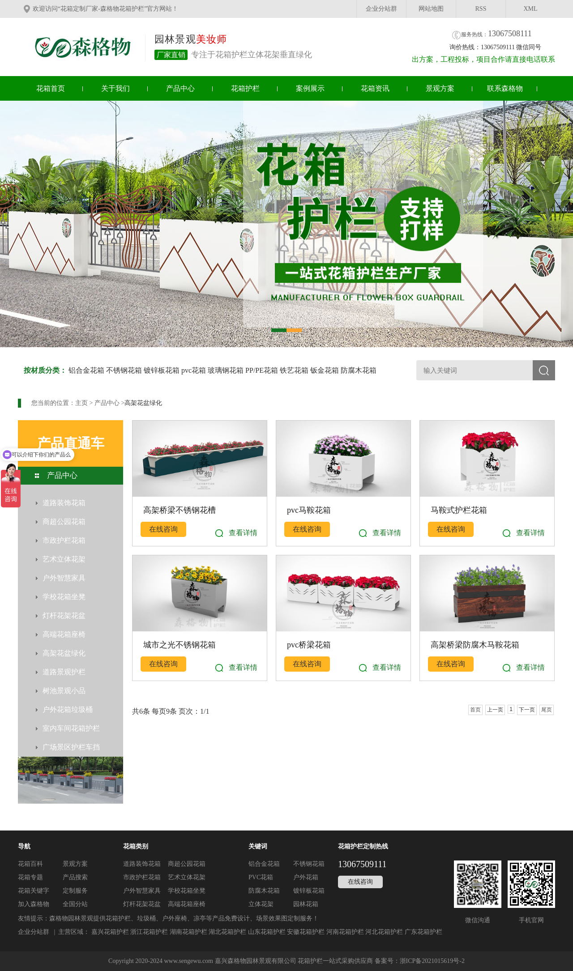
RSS (481, 8)
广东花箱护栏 (423, 931)
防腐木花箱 (358, 370)
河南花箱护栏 (345, 931)
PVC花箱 (260, 877)
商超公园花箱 (186, 863)
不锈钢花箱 (124, 370)
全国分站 (75, 904)
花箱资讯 (375, 88)
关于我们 (115, 88)
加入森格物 (33, 904)
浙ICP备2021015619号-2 (432, 961)
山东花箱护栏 (267, 931)
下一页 (527, 710)
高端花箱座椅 (186, 904)
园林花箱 (305, 904)
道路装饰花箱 (142, 863)
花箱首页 (50, 88)
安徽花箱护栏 (306, 931)
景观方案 (440, 88)
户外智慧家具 (142, 890)
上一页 (495, 710)
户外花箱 (305, 877)
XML (530, 8)
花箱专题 (30, 877)
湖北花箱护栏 (227, 931)
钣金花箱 (324, 370)
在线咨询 (163, 529)
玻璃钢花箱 (226, 370)
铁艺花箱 (294, 370)
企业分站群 (381, 8)
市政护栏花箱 (142, 877)
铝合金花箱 (86, 370)
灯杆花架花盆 (142, 904)
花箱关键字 (33, 890)
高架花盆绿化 (143, 403)
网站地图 (431, 8)
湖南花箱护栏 (188, 931)
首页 (475, 710)
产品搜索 (75, 877)
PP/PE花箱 (261, 370)
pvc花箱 (193, 370)
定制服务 (75, 890)
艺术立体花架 (186, 877)
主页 (81, 403)
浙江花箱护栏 (149, 931)
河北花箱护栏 (384, 931)
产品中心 (180, 88)
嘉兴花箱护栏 (110, 931)
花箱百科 (30, 863)
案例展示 (310, 88)
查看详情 (243, 533)
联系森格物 (505, 88)
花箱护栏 (245, 88)
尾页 (546, 710)
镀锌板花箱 (162, 370)
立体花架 (261, 904)
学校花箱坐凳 (186, 890)
